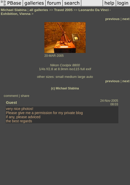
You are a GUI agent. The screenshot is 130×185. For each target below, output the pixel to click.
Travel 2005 (63, 10)
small (59, 77)
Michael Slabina (14, 10)
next (126, 19)
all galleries (38, 10)
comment (11, 96)
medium (70, 77)
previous (112, 19)
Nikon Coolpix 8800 (65, 65)
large (81, 77)
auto (89, 77)
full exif (85, 69)
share (25, 96)
